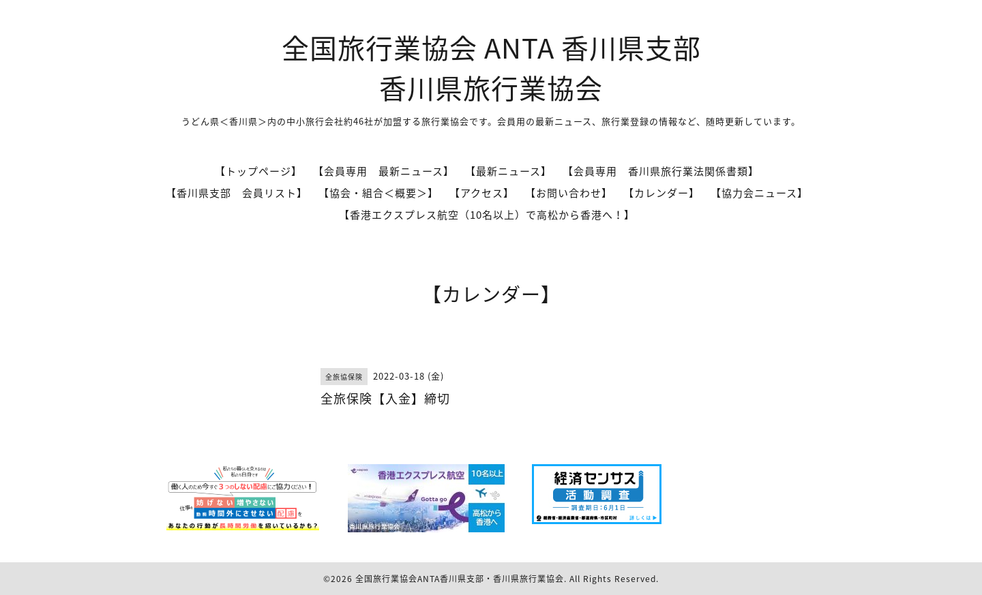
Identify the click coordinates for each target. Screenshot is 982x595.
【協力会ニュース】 (759, 192)
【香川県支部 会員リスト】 (237, 192)
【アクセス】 (481, 192)
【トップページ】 (258, 171)
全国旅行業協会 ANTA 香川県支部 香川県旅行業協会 (491, 67)
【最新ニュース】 (508, 171)
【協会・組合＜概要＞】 (378, 192)
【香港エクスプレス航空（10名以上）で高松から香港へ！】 (487, 214)
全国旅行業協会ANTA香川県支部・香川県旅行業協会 (459, 579)
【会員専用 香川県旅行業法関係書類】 (661, 171)
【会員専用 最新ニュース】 (383, 171)
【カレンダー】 (661, 192)
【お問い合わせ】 (568, 192)
